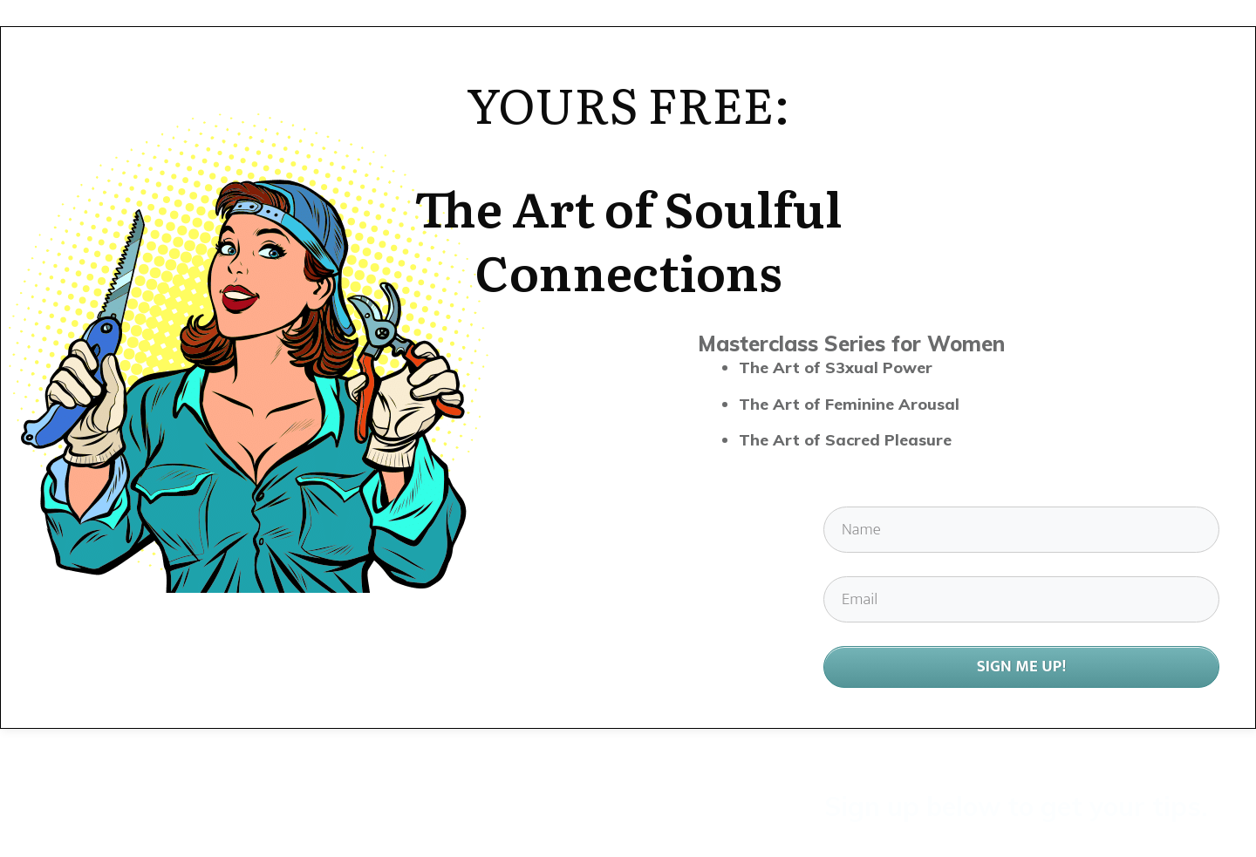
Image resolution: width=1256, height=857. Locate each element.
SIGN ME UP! (1022, 666)
